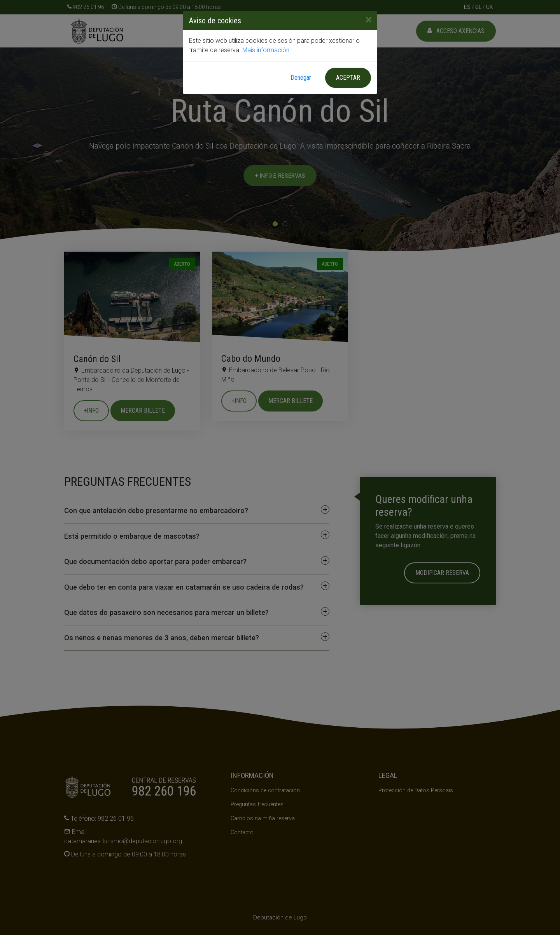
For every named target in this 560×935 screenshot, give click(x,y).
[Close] (366, 19)
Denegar (300, 77)
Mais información (265, 50)
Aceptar (348, 77)
